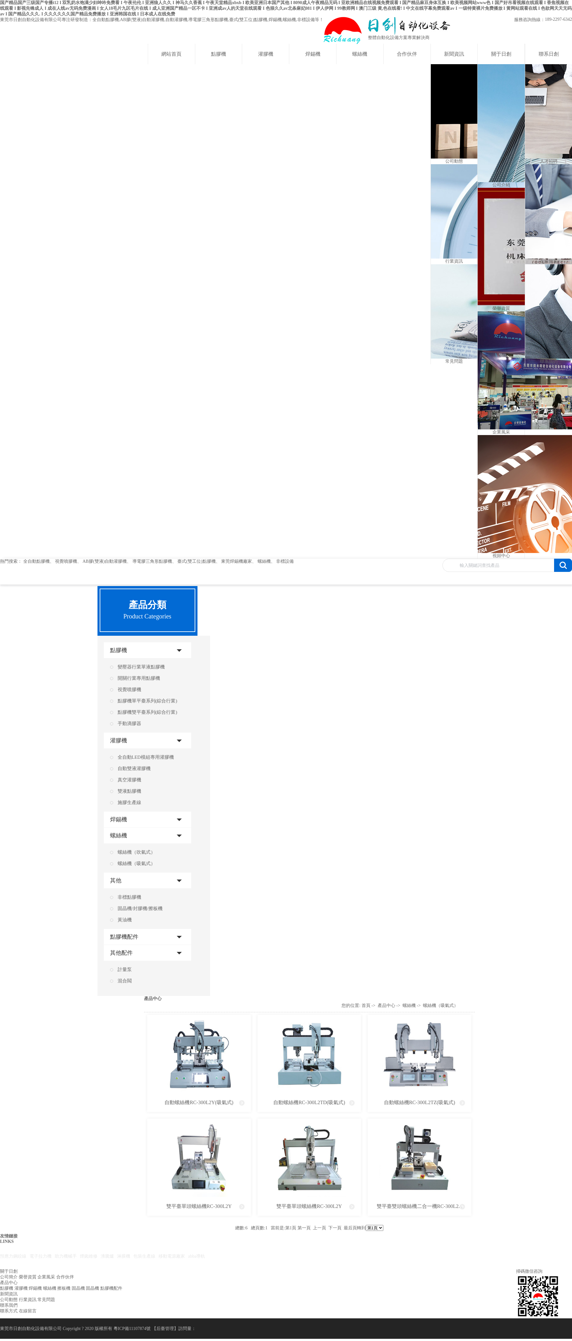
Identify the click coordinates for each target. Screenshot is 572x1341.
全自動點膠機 (36, 561)
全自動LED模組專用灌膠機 (146, 757)
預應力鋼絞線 (13, 1256)
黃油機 (125, 919)
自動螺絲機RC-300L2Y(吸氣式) (198, 1102)
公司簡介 (9, 1277)
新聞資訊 (454, 54)
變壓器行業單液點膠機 (141, 666)
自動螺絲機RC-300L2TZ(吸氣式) (419, 1102)
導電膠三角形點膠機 (152, 561)
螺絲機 (359, 54)
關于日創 (501, 54)
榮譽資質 (27, 1277)
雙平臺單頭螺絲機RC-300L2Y (199, 1206)
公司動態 (9, 1299)
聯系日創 (549, 54)
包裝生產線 (144, 1256)
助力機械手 (66, 1256)
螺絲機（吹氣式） (136, 852)
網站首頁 (171, 54)
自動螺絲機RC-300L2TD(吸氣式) (309, 1102)
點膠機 (218, 54)
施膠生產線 (129, 802)
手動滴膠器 (129, 723)
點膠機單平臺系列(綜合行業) (147, 700)
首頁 (366, 1005)
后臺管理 (165, 1328)
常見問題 (46, 1299)
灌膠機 (265, 54)
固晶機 (78, 1288)
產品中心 (386, 1005)
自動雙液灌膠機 (134, 768)
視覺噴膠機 (66, 561)
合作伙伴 (407, 54)
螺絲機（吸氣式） (136, 863)
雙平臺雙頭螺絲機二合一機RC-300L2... (419, 1206)
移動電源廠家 (171, 1256)
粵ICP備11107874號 (132, 1328)
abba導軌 (196, 1256)
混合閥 (125, 980)
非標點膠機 (129, 897)
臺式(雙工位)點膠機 (196, 561)
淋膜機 (123, 1256)
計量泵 (125, 969)
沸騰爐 (107, 1256)
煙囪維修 (88, 1256)
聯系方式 (9, 1311)
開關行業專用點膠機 (139, 678)
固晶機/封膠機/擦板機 (140, 908)
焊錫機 (312, 54)
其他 (115, 880)
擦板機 (63, 1288)
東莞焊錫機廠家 (236, 561)
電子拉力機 (41, 1256)
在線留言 (27, 1311)
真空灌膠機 (129, 779)
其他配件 (121, 953)
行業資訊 (27, 1299)
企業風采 (46, 1277)
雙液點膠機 (129, 791)
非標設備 (285, 561)
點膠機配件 (124, 937)
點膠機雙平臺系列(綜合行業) (147, 712)
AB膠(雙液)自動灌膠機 (105, 561)
